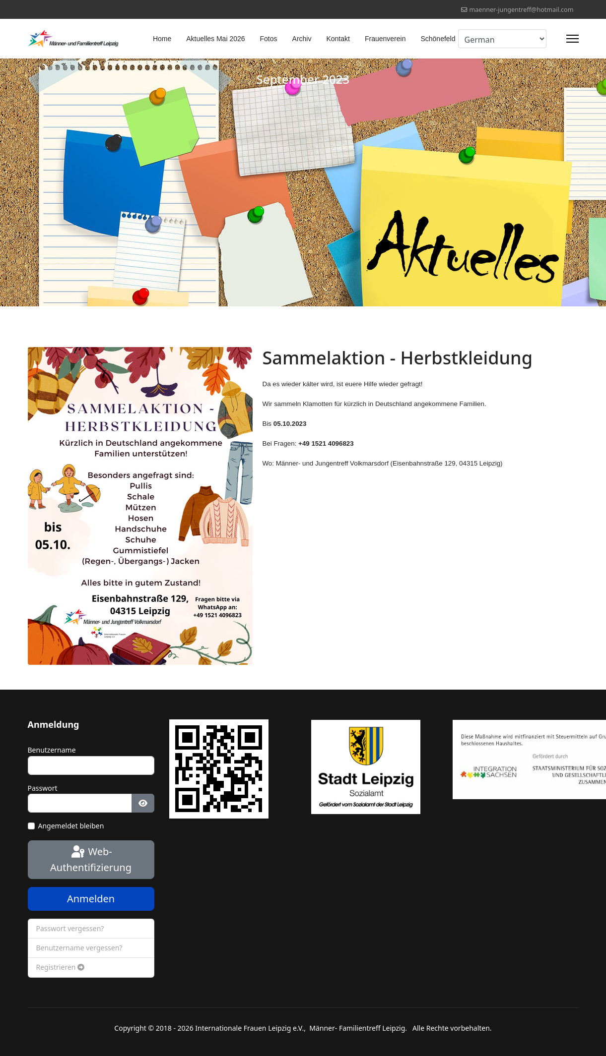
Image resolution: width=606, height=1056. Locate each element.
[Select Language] (502, 38)
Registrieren (60, 967)
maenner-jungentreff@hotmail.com (521, 9)
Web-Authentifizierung (91, 859)
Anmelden (91, 898)
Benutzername (52, 750)
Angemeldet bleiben (71, 825)
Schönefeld (437, 39)
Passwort (43, 788)
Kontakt (337, 39)
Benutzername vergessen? (79, 947)
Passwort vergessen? (70, 928)
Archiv (302, 39)
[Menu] (572, 39)
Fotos (268, 39)
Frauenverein (385, 39)
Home (162, 39)
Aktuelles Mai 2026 (215, 39)
